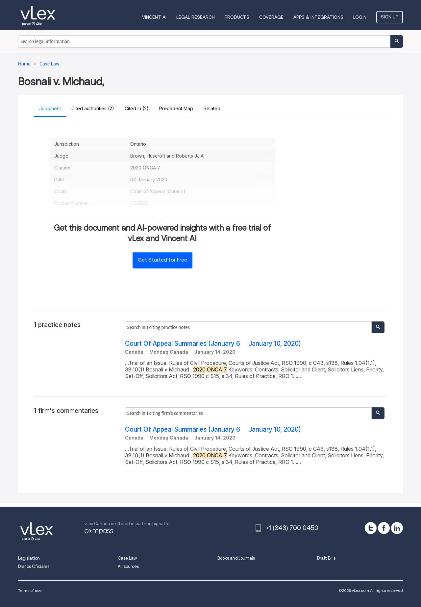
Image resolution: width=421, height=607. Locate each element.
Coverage (271, 17)
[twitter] (371, 528)
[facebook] (384, 528)
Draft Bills (326, 558)
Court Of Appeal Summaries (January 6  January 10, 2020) (213, 343)
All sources (128, 566)
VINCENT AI (154, 17)
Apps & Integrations (318, 17)
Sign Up (389, 16)
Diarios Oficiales (33, 566)
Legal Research (195, 17)
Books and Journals (236, 558)
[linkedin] (397, 528)
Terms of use (29, 590)
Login (359, 17)
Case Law (127, 558)
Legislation (29, 558)
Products (237, 17)
